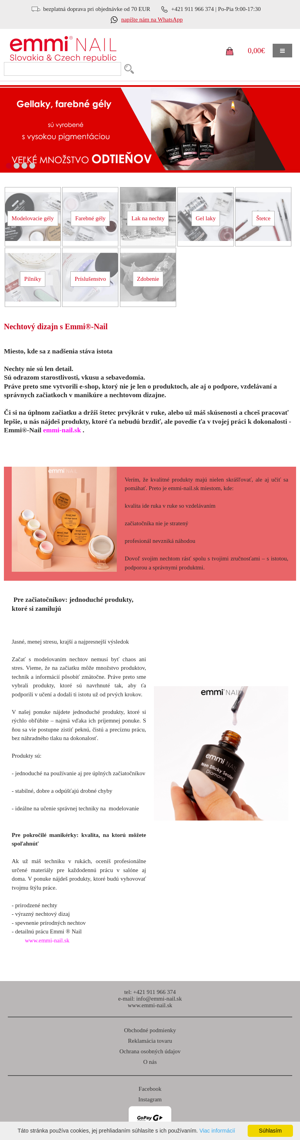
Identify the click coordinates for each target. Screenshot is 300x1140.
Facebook (150, 1089)
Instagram (150, 1099)
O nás (150, 1062)
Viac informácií (217, 1131)
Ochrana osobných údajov (150, 1051)
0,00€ (256, 50)
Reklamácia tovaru (150, 1041)
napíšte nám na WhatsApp (152, 19)
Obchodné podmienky (150, 1030)
